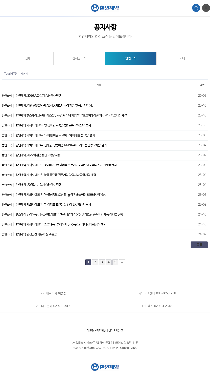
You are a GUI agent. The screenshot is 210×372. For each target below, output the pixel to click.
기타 (182, 58)
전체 (28, 58)
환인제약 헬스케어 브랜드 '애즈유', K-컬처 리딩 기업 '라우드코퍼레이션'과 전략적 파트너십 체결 (71, 115)
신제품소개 (79, 58)
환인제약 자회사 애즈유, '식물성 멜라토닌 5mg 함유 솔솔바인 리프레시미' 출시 (61, 195)
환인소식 (130, 58)
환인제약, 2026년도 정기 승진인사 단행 (38, 96)
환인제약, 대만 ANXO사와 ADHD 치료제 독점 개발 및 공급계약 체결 (55, 106)
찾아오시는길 (116, 330)
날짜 (202, 85)
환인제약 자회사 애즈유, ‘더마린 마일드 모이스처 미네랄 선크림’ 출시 (55, 135)
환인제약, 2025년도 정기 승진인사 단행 (38, 185)
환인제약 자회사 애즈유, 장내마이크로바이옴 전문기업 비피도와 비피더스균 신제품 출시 (66, 165)
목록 (199, 245)
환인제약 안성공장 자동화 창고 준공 (36, 234)
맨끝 (122, 262)
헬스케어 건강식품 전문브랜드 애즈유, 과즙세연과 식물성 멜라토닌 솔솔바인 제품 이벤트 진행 (69, 215)
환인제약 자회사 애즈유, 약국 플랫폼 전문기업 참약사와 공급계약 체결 (56, 175)
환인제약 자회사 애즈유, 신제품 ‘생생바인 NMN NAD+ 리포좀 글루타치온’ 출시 (61, 145)
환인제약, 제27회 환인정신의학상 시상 (38, 155)
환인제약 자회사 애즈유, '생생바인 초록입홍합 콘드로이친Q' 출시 (53, 125)
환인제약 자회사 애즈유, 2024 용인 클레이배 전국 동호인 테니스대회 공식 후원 (61, 224)
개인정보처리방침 (96, 330)
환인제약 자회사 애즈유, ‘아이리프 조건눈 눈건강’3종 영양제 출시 (53, 205)
